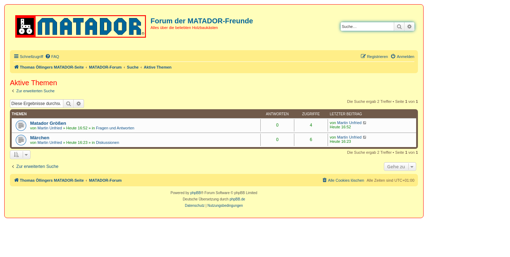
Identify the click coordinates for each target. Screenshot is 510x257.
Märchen (39, 137)
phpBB (195, 193)
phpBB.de (237, 199)
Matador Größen (48, 123)
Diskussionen (107, 142)
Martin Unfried (50, 128)
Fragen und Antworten (115, 128)
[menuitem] (52, 56)
